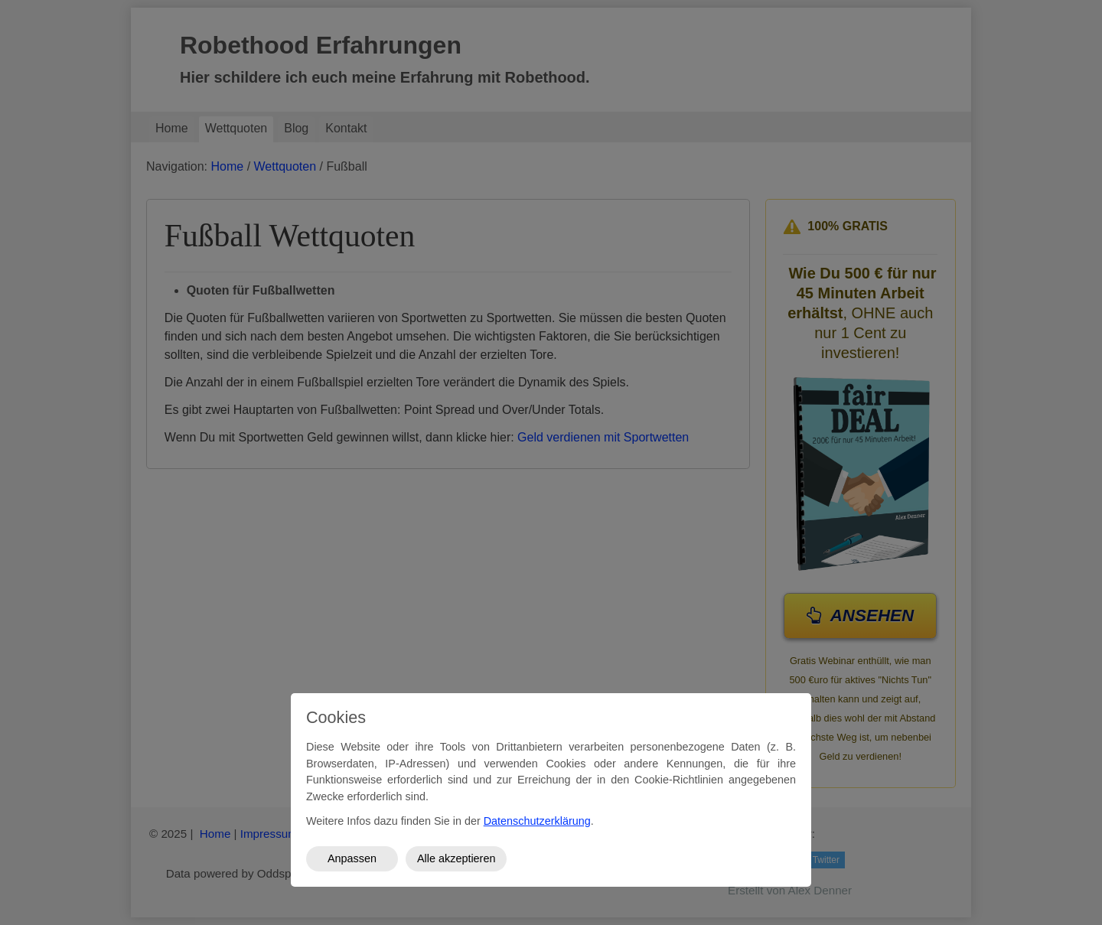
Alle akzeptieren (456, 858)
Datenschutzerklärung (537, 821)
